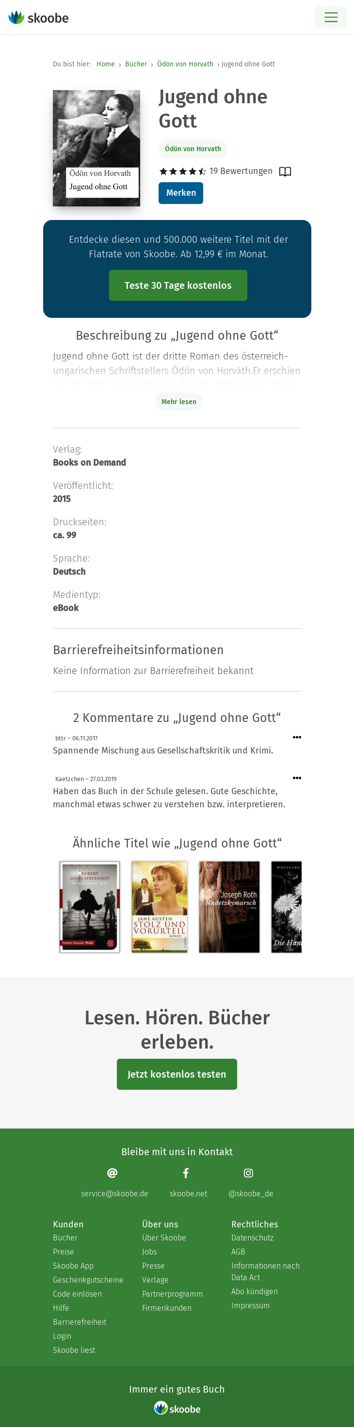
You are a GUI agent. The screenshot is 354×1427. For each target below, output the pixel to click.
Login (62, 1336)
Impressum (250, 1305)
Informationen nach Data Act (265, 1271)
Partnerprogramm (172, 1294)
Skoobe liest (74, 1350)
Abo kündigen (254, 1291)
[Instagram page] (251, 1183)
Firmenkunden (167, 1308)
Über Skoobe (164, 1237)
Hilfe (61, 1308)
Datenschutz (252, 1237)
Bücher (136, 64)
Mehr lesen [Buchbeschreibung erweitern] (178, 402)
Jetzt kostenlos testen (177, 1074)
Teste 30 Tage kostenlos (178, 285)
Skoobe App (73, 1265)
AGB (238, 1251)
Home (106, 64)
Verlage (155, 1280)
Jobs (149, 1251)
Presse (153, 1265)
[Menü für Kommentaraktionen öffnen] (297, 737)
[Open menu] (331, 17)
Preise (63, 1251)
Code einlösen (77, 1294)
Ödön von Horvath (185, 64)
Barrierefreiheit (79, 1322)
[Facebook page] (188, 1183)
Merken (181, 193)
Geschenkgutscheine (88, 1280)
